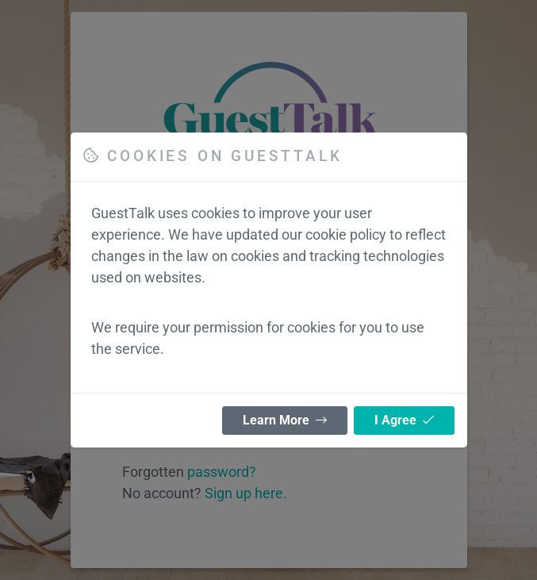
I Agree (404, 420)
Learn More (285, 420)
